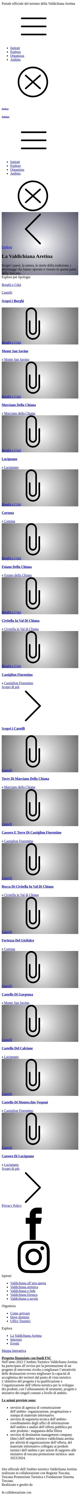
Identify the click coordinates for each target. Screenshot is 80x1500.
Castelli (7, 770)
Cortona (9, 521)
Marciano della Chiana (19, 413)
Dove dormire (19, 1317)
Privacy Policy (12, 1205)
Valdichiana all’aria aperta (28, 1283)
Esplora (15, 52)
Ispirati (15, 48)
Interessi (16, 1339)
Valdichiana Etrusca (24, 1295)
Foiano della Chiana (18, 575)
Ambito (15, 59)
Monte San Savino (16, 359)
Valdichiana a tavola (24, 1298)
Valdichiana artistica (24, 1287)
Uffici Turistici (20, 1321)
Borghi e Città (11, 342)
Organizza (17, 55)
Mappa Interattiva (14, 1351)
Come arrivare (20, 1313)
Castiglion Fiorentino (18, 683)
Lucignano (11, 467)
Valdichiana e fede (22, 1291)
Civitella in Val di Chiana (21, 629)
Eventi (14, 1343)
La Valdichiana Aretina (26, 1335)
